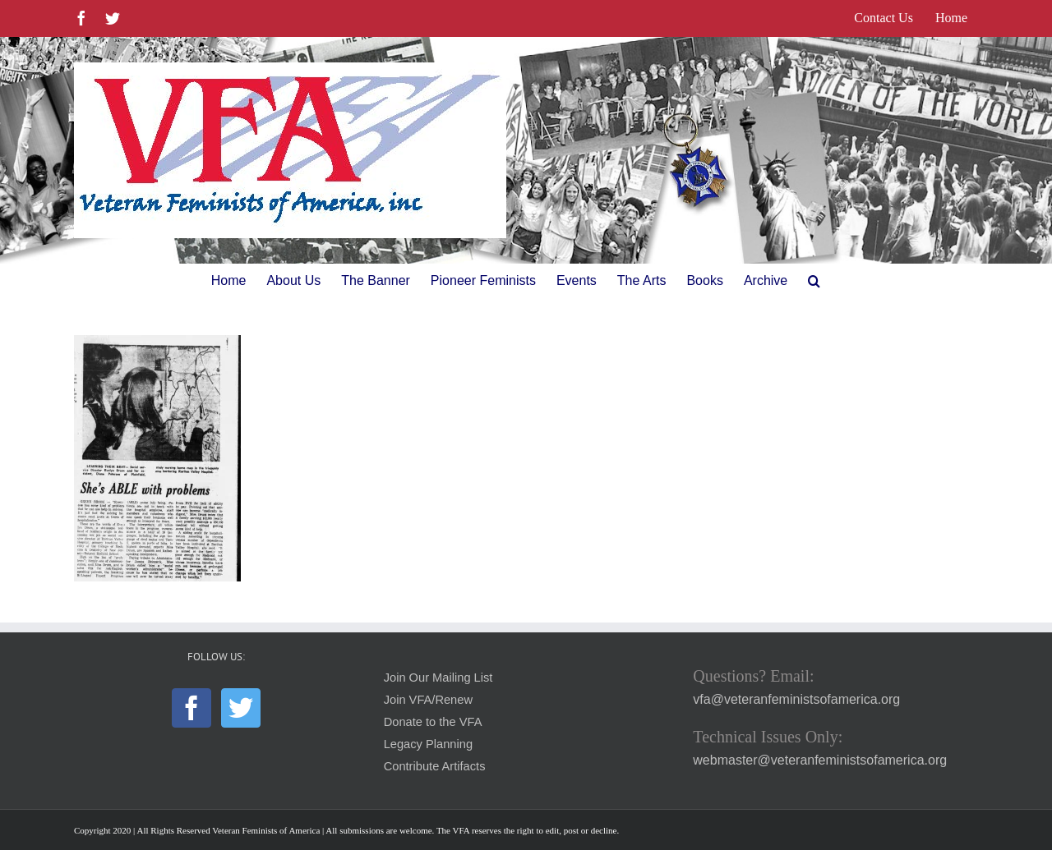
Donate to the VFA (433, 721)
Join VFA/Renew (428, 699)
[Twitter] (241, 708)
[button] (814, 280)
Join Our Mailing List (438, 677)
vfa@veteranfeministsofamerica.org (796, 699)
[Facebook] (191, 708)
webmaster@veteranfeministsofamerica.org (820, 760)
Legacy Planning (428, 744)
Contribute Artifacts (435, 766)
